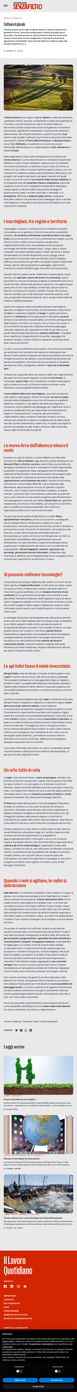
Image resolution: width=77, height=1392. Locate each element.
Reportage (10, 1296)
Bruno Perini (12, 1109)
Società (14, 1214)
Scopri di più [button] (38, 1386)
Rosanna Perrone (14, 1169)
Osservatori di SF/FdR (15, 1315)
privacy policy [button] (8, 1341)
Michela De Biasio (15, 1228)
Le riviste (9, 1300)
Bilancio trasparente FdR (18, 1319)
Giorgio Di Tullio (15, 51)
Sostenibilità (17, 18)
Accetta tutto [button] (57, 1380)
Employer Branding (18, 1155)
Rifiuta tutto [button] (20, 1380)
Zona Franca (34, 1214)
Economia (7, 1096)
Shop (6, 1307)
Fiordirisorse (11, 1311)
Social (29, 1155)
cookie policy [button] (7, 1347)
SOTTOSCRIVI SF (12, 1303)
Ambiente (7, 18)
